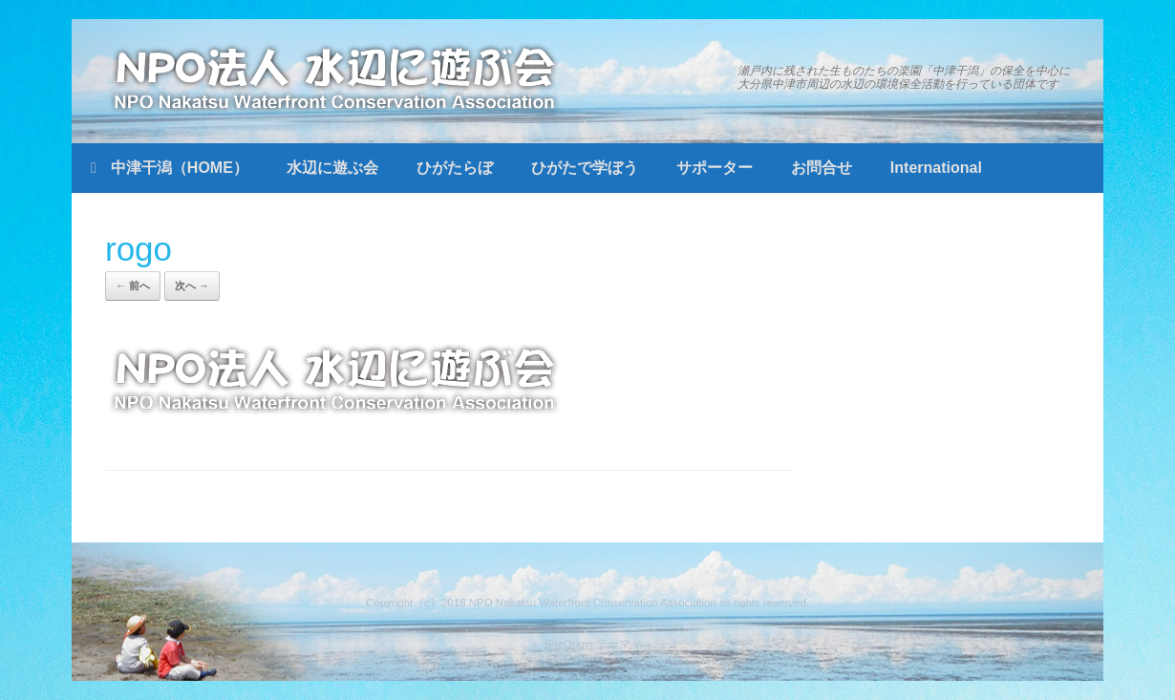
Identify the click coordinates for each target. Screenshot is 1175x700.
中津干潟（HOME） (169, 167)
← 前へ (133, 285)
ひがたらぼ (455, 167)
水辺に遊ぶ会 (332, 167)
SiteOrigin (569, 643)
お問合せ (821, 167)
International (936, 167)
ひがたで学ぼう (584, 167)
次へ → (192, 285)
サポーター (714, 167)
